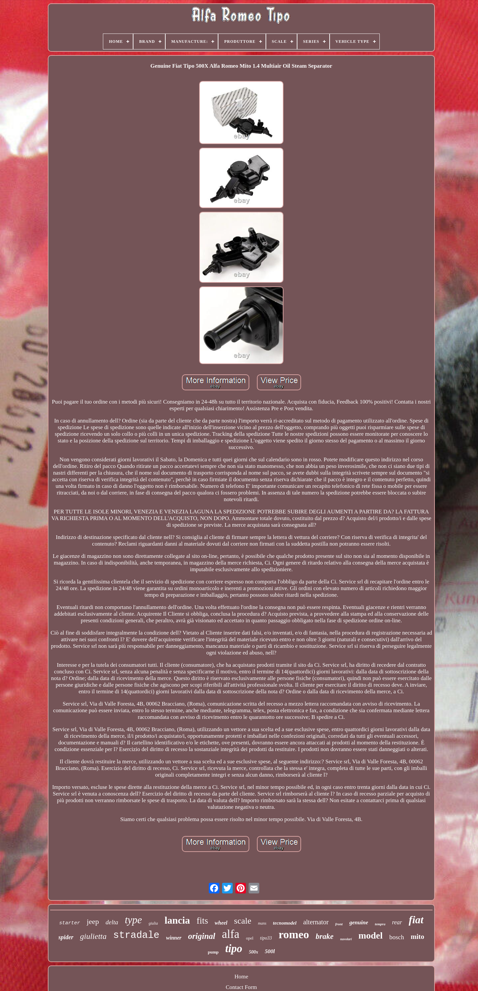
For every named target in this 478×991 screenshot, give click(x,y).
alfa (230, 934)
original (201, 936)
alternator (316, 922)
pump (213, 952)
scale (242, 921)
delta (112, 922)
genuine (358, 922)
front (339, 924)
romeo (294, 934)
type (133, 920)
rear (397, 922)
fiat (416, 920)
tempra (380, 924)
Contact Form (241, 987)
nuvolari (346, 939)
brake (325, 936)
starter (69, 923)
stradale (136, 935)
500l (270, 951)
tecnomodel (284, 923)
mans (262, 923)
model (370, 935)
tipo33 (266, 938)
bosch (396, 937)
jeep (93, 921)
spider (65, 937)
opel (249, 938)
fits (202, 921)
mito (417, 937)
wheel (221, 923)
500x (253, 952)
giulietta (93, 936)
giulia (153, 923)
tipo (233, 948)
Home (241, 976)
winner (173, 938)
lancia (177, 920)
